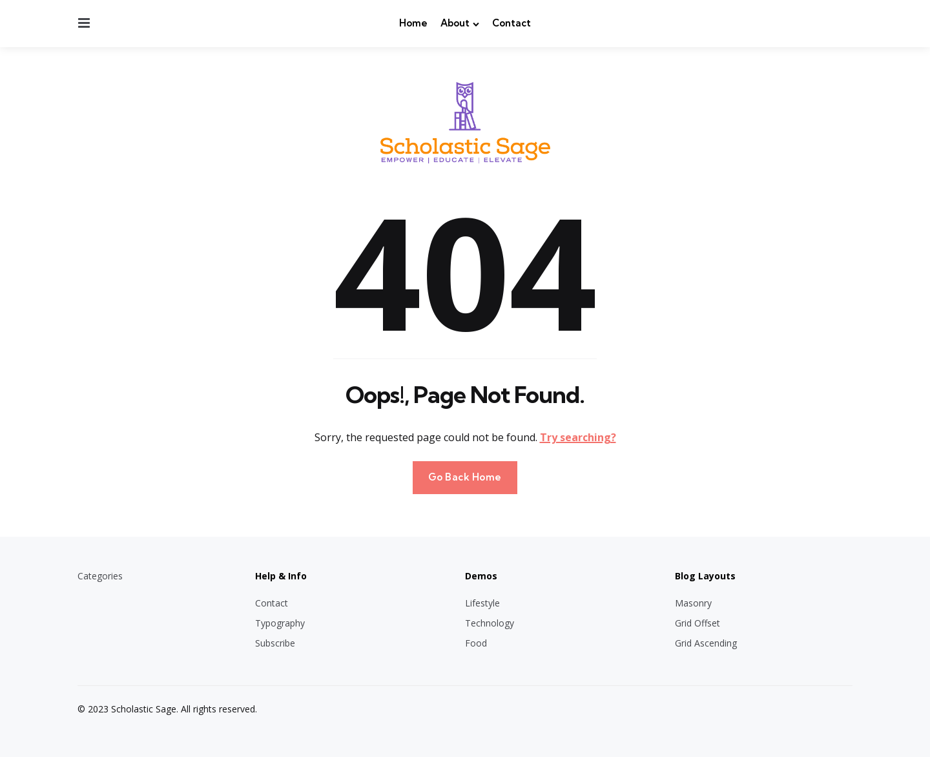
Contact (511, 23)
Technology (489, 623)
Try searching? (578, 437)
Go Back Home (465, 477)
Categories (100, 576)
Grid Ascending (706, 643)
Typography (280, 623)
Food (476, 643)
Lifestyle (482, 603)
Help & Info (281, 576)
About (455, 23)
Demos (481, 576)
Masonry (693, 603)
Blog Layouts (705, 576)
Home (413, 23)
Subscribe (275, 643)
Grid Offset (697, 623)
